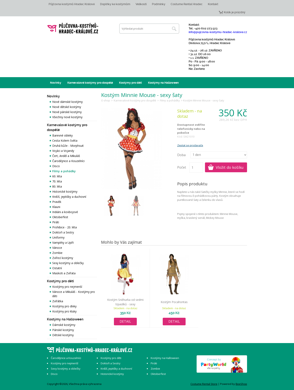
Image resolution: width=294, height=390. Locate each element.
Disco (56, 166)
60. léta (57, 176)
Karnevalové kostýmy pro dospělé (90, 82)
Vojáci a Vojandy (63, 151)
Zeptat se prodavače (190, 145)
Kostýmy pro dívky (64, 306)
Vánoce (57, 248)
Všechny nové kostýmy (67, 117)
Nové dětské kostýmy (66, 107)
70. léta (57, 181)
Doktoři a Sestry (63, 232)
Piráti (55, 222)
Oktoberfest (60, 217)
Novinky (55, 82)
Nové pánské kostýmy (67, 112)
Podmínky (158, 4)
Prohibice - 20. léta (64, 227)
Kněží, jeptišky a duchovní (69, 197)
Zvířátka (57, 301)
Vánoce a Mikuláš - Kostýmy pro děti (73, 294)
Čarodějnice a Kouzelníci (68, 161)
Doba (181, 155)
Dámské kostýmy (63, 325)
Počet (181, 167)
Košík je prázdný (234, 12)
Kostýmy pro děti (130, 82)
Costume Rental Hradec (187, 4)
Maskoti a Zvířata (64, 273)
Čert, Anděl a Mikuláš (66, 156)
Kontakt (213, 4)
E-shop (105, 100)
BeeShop (241, 384)
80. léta (57, 186)
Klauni (56, 207)
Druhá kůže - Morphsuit (68, 146)
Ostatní (57, 268)
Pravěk (56, 202)
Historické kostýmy (64, 191)
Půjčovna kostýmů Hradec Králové (72, 4)
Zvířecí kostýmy (62, 258)
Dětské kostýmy (63, 335)
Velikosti (141, 4)
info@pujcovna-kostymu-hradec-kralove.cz (218, 32)
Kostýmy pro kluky (64, 311)
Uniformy (58, 237)
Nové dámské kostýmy (67, 102)
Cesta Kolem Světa (64, 140)
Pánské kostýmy (63, 330)
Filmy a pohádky (64, 171)
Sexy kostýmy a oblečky (68, 263)
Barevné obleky (62, 135)
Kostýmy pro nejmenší (67, 287)
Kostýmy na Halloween (163, 82)
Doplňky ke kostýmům (115, 4)
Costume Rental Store (203, 384)
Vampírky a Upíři (63, 242)
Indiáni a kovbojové (65, 212)
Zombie (57, 253)
